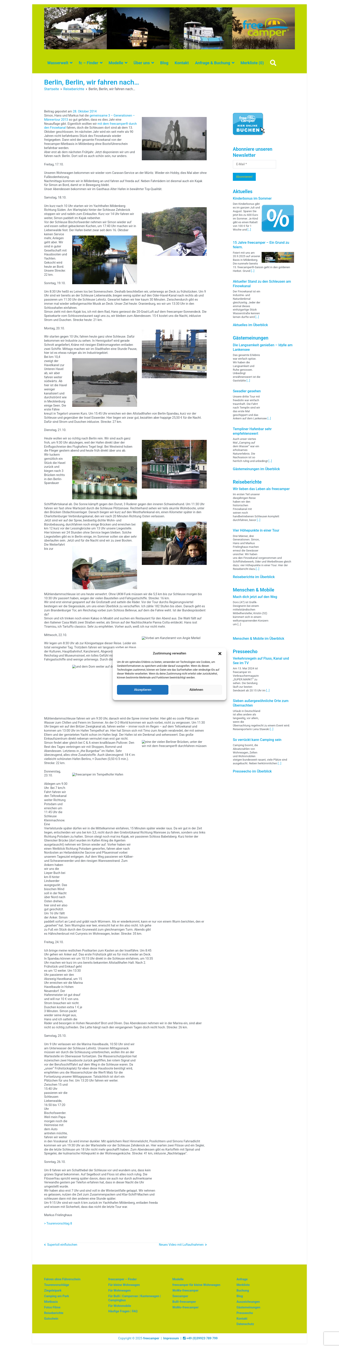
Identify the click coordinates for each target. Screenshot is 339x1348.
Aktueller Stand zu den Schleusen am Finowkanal (262, 283)
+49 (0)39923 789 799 (200, 1338)
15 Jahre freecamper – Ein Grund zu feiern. (261, 244)
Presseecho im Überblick (252, 771)
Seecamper (180, 1296)
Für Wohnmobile (119, 1306)
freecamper (151, 1338)
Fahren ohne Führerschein (62, 1279)
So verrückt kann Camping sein (257, 740)
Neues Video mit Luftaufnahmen (181, 1245)
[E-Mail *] (254, 164)
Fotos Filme (52, 1307)
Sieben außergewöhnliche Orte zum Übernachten (260, 703)
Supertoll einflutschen (62, 1245)
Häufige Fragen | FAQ (123, 1311)
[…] (249, 229)
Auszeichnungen (248, 1302)
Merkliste (243, 1285)
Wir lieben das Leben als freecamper (261, 489)
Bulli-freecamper (184, 1302)
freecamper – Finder (122, 1279)
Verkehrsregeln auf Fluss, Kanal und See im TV (261, 660)
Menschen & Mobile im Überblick (258, 638)
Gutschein (51, 1319)
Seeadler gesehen (247, 391)
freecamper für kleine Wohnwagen (196, 1285)
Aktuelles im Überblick (250, 325)
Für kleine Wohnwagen (124, 1285)
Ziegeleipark (52, 1290)
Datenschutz (245, 1324)
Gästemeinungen (248, 1307)
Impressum (171, 1338)
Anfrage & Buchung (212, 63)
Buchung (243, 1290)
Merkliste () (252, 63)
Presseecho (245, 1313)
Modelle (116, 63)
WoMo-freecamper (185, 1307)
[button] (220, 653)
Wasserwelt (57, 63)
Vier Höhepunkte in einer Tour (256, 530)
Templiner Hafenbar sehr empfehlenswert (252, 431)
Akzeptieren (142, 690)
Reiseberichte (53, 1313)
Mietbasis (51, 1302)
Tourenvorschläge (56, 1285)
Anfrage (242, 1279)
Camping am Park (56, 1296)
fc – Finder (88, 63)
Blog (164, 63)
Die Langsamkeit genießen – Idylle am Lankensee (263, 347)
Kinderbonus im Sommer (252, 198)
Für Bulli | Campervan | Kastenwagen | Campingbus (134, 1298)
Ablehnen (196, 690)
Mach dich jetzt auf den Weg (255, 597)
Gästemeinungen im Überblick (256, 469)
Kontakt (182, 63)
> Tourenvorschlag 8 (58, 1223)
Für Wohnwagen (119, 1290)
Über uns (142, 63)
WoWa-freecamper (185, 1290)
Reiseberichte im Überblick (254, 577)
